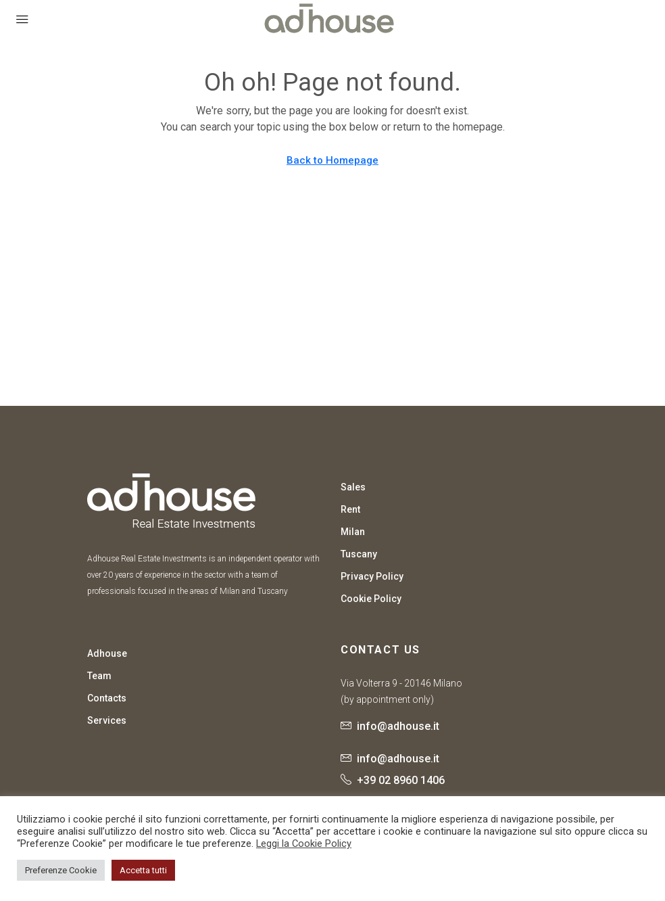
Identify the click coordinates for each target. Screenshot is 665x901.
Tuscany (359, 554)
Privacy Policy (372, 576)
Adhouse (107, 653)
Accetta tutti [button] (143, 870)
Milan (353, 531)
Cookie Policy (371, 598)
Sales (353, 487)
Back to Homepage (332, 160)
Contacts (106, 698)
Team (99, 675)
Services (106, 720)
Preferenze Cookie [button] (61, 870)
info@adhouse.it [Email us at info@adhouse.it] (398, 726)
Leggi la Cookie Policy (303, 843)
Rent (350, 509)
